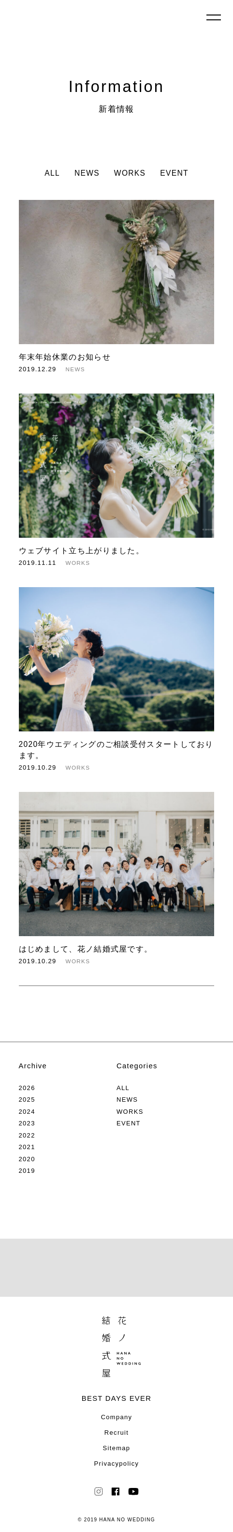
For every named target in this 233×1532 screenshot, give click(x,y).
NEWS (87, 173)
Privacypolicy (116, 1463)
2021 (27, 1147)
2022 (27, 1135)
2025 (27, 1099)
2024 (27, 1111)
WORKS (130, 173)
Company (116, 1417)
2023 (27, 1123)
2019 (27, 1170)
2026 (27, 1088)
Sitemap (117, 1448)
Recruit (116, 1432)
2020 (27, 1159)
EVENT (174, 173)
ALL (52, 173)
